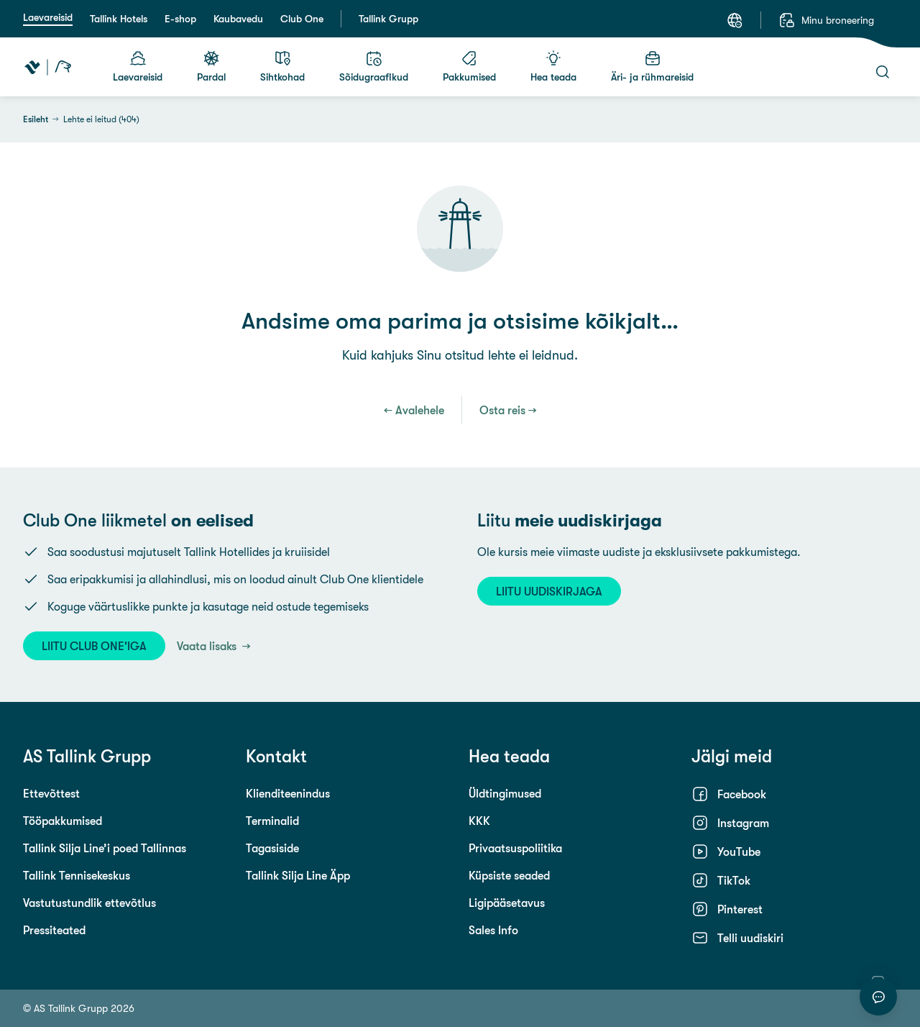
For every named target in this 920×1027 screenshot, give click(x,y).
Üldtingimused (505, 793)
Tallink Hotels (118, 19)
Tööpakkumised (62, 820)
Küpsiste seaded (509, 875)
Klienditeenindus (288, 793)
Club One (301, 19)
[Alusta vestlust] (878, 996)
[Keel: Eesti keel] (734, 20)
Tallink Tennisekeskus (76, 875)
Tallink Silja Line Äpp (298, 875)
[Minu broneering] (826, 20)
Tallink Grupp (388, 19)
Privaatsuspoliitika (515, 848)
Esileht (35, 119)
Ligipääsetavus (507, 902)
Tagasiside (272, 848)
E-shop (180, 19)
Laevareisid (48, 17)
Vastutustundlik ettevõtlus (89, 902)
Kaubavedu (238, 19)
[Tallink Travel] (48, 67)
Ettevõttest (51, 793)
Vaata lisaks (208, 646)
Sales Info (493, 930)
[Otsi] (882, 72)
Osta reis (502, 410)
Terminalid (272, 820)
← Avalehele (414, 410)
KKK (479, 820)
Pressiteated (54, 930)
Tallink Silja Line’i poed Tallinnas (104, 848)
